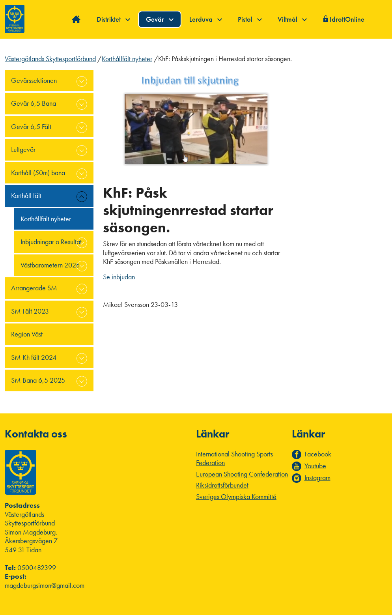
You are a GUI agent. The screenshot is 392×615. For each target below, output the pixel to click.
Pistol (250, 19)
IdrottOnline (347, 19)
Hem (76, 19)
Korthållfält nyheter (127, 58)
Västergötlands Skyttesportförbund (50, 58)
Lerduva (205, 19)
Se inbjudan (119, 276)
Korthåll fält (26, 195)
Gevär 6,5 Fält (31, 126)
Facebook (317, 454)
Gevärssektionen (34, 80)
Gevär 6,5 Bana (33, 103)
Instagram (317, 477)
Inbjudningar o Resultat (51, 241)
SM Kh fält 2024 (33, 357)
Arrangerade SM (34, 287)
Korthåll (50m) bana (38, 172)
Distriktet (113, 19)
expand (82, 81)
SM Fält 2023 (30, 311)
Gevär (160, 19)
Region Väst (27, 333)
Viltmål (292, 19)
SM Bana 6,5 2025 (38, 380)
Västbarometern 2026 (50, 264)
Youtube (315, 466)
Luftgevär (23, 149)
